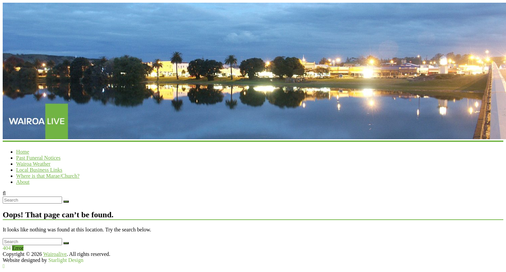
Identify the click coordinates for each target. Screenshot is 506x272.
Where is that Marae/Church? (48, 176)
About (23, 182)
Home (22, 152)
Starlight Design (65, 260)
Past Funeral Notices (38, 158)
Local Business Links (39, 170)
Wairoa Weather (33, 164)
